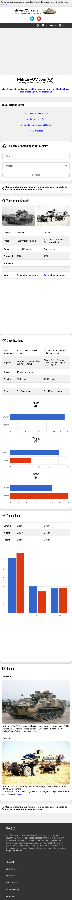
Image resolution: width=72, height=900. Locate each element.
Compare (36, 175)
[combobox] (36, 156)
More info (4, 4)
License (33, 731)
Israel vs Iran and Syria (36, 119)
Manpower (11, 896)
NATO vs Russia (36, 131)
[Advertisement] (36, 53)
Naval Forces (12, 882)
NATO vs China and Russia (36, 113)
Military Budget (13, 889)
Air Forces (11, 876)
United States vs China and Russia (36, 125)
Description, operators (27, 275)
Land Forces (12, 869)
